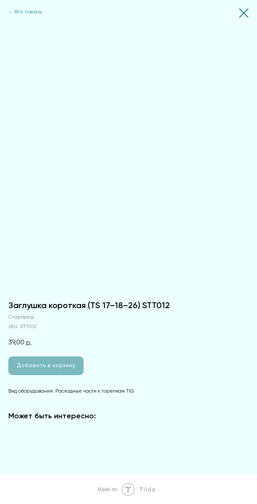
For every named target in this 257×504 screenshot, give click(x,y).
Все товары (28, 12)
